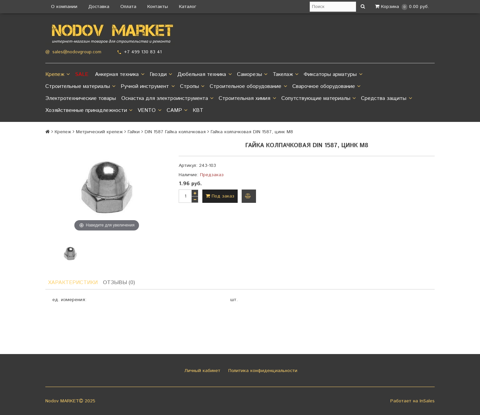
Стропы (192, 87)
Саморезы (252, 75)
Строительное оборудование (248, 87)
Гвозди (161, 75)
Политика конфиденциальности (262, 370)
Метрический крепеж (99, 132)
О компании (64, 6)
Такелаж (285, 75)
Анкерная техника (119, 75)
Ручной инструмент (147, 87)
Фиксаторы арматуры (333, 75)
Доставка (98, 6)
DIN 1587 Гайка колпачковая (175, 132)
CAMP (177, 111)
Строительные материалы (80, 87)
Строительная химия (247, 99)
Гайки (134, 132)
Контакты (157, 6)
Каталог (187, 6)
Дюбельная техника (204, 75)
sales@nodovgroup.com (76, 52)
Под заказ (220, 196)
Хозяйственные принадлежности (88, 111)
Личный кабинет (201, 370)
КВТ (198, 110)
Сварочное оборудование (326, 87)
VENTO (149, 111)
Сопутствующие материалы (318, 99)
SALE (81, 74)
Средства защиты (386, 99)
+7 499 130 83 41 (143, 52)
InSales (427, 401)
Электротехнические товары (80, 98)
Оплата (128, 6)
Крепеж (57, 75)
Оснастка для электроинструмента (167, 99)
